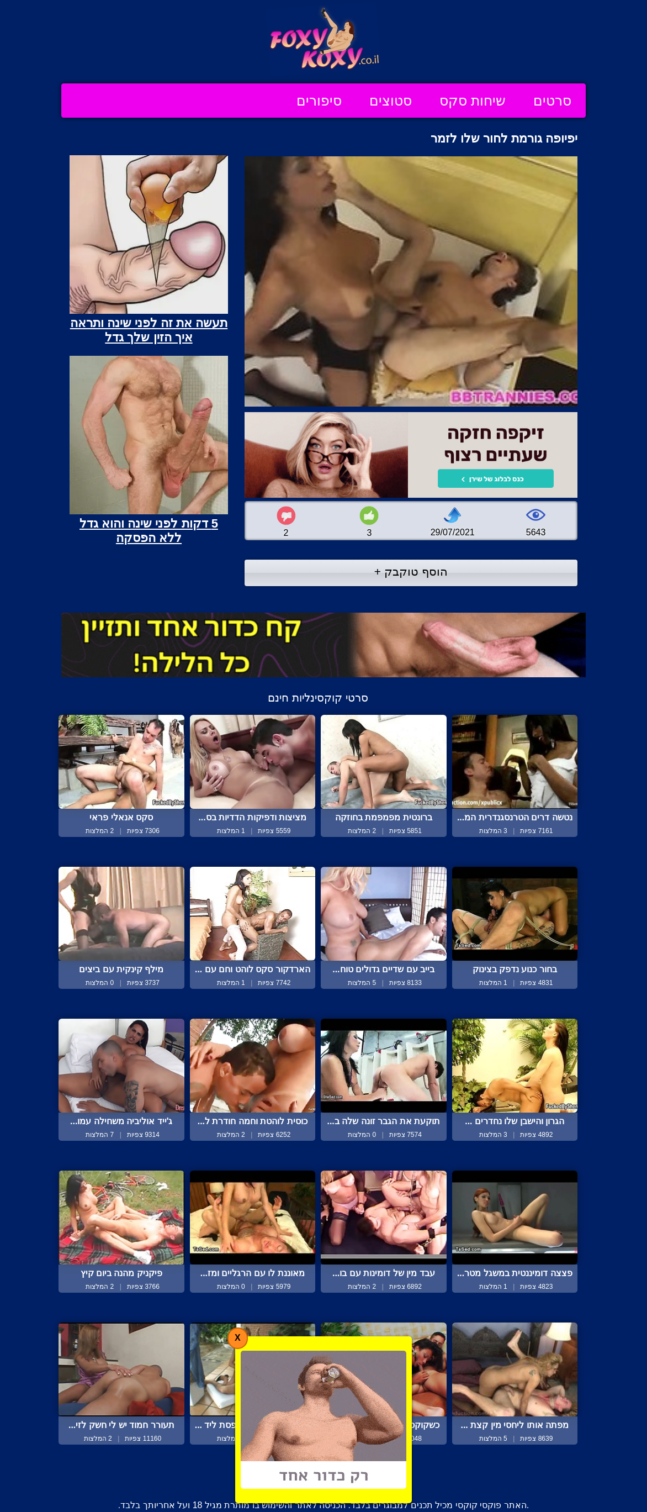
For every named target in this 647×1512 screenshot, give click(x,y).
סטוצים (390, 100)
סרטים (552, 100)
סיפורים (319, 100)
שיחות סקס (472, 100)
